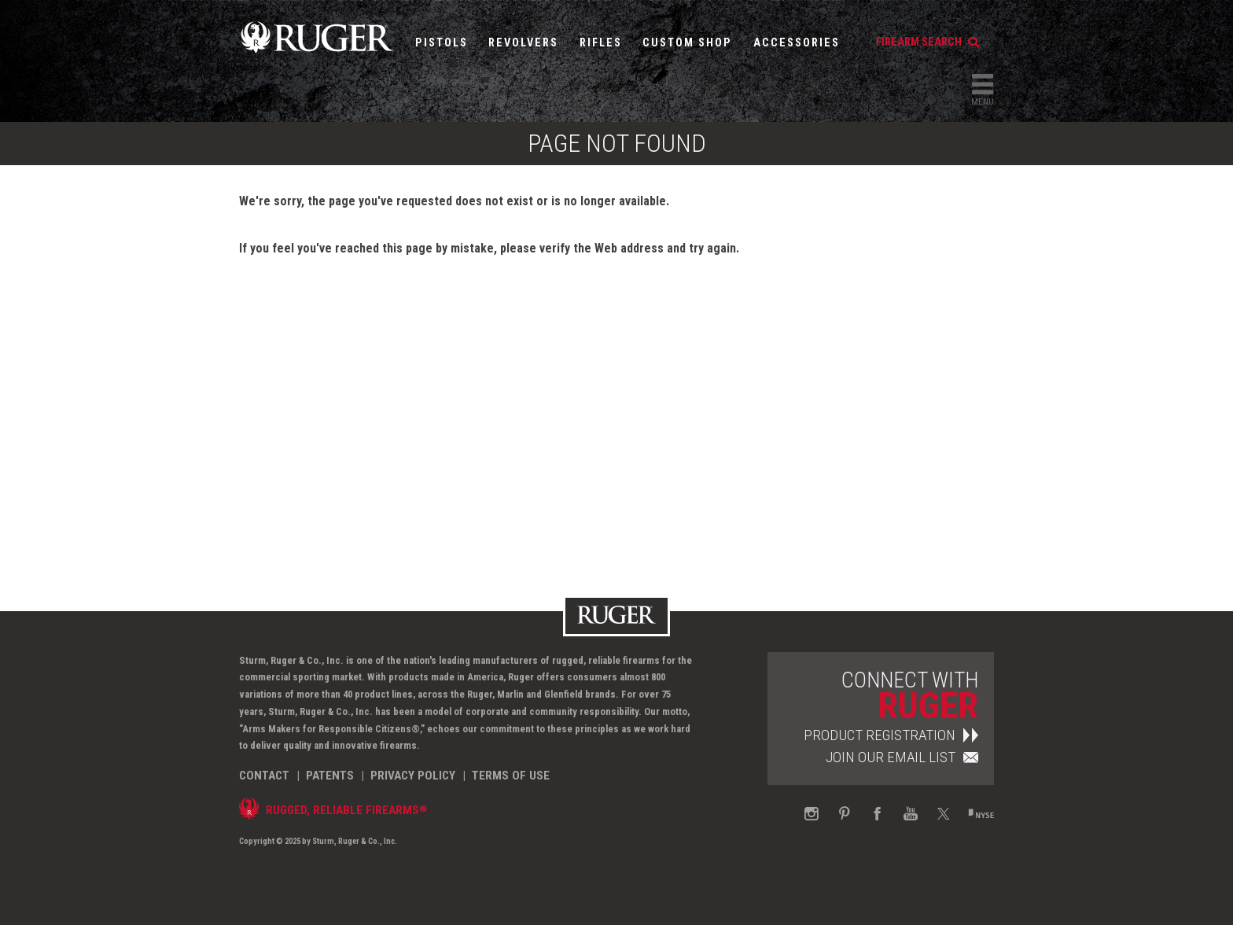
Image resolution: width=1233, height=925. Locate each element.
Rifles (601, 43)
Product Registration (891, 735)
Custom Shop (687, 43)
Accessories (796, 43)
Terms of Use (511, 775)
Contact (264, 775)
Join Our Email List (902, 757)
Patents (330, 775)
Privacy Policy (412, 775)
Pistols (441, 43)
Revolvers (523, 43)
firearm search (927, 42)
